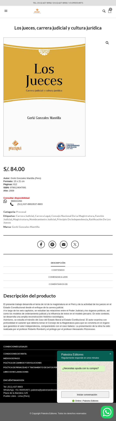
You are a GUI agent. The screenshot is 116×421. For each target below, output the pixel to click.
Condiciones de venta (15, 354)
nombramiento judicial (42, 219)
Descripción (58, 263)
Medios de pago (11, 358)
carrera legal (42, 215)
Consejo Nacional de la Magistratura (72, 215)
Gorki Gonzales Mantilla (26, 226)
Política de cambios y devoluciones (22, 363)
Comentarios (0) (58, 284)
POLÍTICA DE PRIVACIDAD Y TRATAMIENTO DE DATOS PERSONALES (34, 367)
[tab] (58, 263)
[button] (6, 11)
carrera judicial (25, 215)
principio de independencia (72, 219)
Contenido (58, 270)
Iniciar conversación (85, 394)
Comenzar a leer (58, 277)
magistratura (20, 219)
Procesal (21, 211)
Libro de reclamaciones (15, 372)
